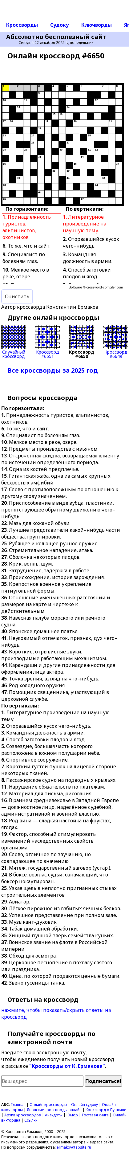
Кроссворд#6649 (115, 342)
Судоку (59, 25)
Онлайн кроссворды (48, 1104)
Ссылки (31, 1120)
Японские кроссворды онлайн (54, 1109)
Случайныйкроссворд (13, 342)
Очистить (17, 296)
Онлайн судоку (84, 1104)
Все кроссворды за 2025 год (52, 370)
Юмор (72, 1115)
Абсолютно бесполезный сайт (56, 37)
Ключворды (96, 25)
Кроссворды (22, 25)
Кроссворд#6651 (47, 342)
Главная (18, 1104)
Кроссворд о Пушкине (106, 1109)
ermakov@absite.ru (74, 1147)
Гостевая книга (95, 1115)
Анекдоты (53, 1115)
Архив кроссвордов (22, 1115)
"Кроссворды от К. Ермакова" (67, 1066)
